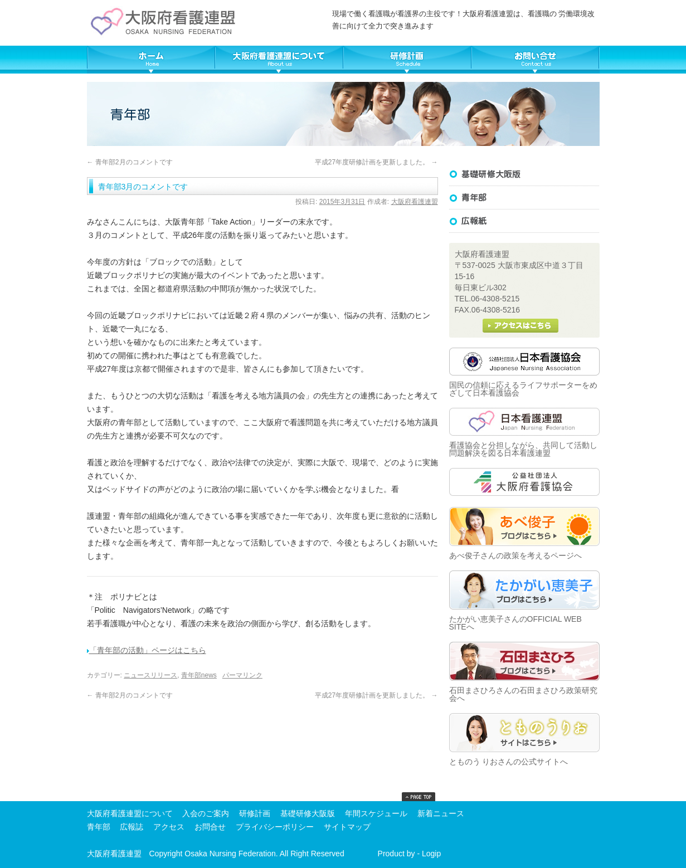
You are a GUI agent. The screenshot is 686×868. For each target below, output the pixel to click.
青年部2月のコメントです (130, 162)
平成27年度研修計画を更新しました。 (376, 162)
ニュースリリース (150, 675)
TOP (151, 60)
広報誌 (524, 221)
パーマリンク (242, 675)
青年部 (98, 826)
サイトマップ (347, 826)
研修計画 (254, 813)
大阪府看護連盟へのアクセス (520, 326)
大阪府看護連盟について (279, 60)
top (418, 796)
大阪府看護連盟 (414, 202)
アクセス (168, 826)
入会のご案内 (205, 813)
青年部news (199, 675)
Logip (431, 853)
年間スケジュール (376, 813)
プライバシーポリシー (275, 826)
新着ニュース (440, 813)
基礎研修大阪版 (524, 174)
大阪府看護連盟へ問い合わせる (535, 60)
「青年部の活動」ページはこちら (146, 650)
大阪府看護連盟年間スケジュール (407, 60)
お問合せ (210, 826)
